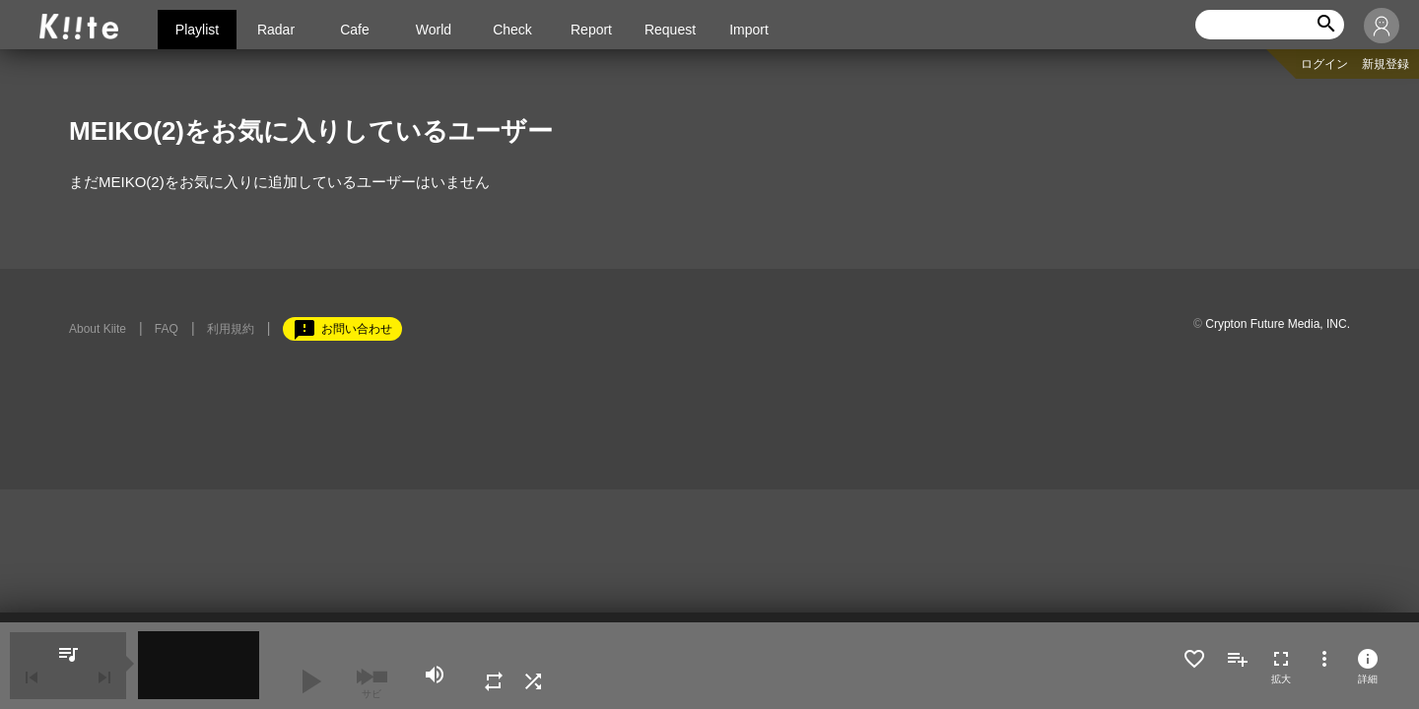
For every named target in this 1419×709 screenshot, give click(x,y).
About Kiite (97, 329)
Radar (276, 29)
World (433, 29)
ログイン (1324, 64)
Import (749, 29)
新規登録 (1385, 64)
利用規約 (230, 329)
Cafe (355, 29)
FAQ (166, 329)
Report (591, 29)
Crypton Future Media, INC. (1277, 324)
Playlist (197, 29)
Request (670, 29)
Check (512, 29)
